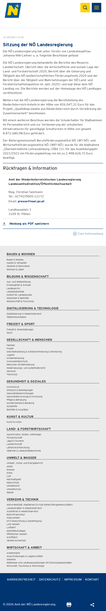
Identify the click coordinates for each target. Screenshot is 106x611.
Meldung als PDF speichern (26, 223)
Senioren (11, 371)
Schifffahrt (12, 537)
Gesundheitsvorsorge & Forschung (24, 396)
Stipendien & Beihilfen (18, 298)
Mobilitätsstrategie (16, 530)
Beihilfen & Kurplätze (17, 409)
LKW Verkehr (13, 524)
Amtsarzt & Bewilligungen (20, 390)
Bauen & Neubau (15, 259)
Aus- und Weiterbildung (19, 281)
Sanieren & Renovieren (18, 266)
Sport (9, 332)
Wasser (10, 492)
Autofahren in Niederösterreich (22, 511)
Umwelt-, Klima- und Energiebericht (25, 463)
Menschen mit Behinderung (21, 364)
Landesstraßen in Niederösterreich (24, 508)
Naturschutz (13, 482)
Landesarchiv (13, 288)
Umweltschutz (14, 489)
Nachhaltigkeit (14, 479)
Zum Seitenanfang (88, 233)
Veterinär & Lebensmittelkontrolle (24, 450)
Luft (9, 476)
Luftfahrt (11, 527)
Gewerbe (11, 559)
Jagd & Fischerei (15, 440)
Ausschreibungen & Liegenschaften (25, 556)
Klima (9, 472)
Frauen (10, 348)
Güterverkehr (13, 517)
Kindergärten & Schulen (19, 285)
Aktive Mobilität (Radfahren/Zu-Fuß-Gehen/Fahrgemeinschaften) (40, 504)
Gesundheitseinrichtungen (20, 393)
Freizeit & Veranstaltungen (20, 329)
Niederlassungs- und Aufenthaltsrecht (26, 367)
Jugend (10, 354)
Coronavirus (13, 386)
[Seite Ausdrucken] (69, 606)
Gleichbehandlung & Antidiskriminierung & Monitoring (34, 351)
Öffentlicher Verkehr (17, 534)
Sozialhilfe (12, 406)
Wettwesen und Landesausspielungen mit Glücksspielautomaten (39, 562)
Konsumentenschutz (17, 361)
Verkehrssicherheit (16, 540)
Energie (10, 469)
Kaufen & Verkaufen (17, 262)
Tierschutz (12, 374)
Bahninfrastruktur (16, 514)
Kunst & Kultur (14, 421)
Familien (11, 345)
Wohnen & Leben (15, 269)
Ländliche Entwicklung (18, 447)
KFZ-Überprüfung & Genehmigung (24, 521)
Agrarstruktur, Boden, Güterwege (24, 434)
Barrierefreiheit (21, 579)
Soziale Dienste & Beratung (20, 403)
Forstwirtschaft (14, 437)
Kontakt (92, 579)
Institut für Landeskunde (19, 294)
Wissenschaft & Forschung (20, 301)
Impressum (73, 579)
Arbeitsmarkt (13, 553)
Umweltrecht (13, 485)
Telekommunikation (16, 317)
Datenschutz (50, 579)
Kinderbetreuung (15, 358)
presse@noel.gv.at (31, 201)
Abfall (10, 466)
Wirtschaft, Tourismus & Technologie (25, 565)
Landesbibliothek (15, 291)
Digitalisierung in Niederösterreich (24, 313)
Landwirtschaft (14, 444)
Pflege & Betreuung (16, 399)
